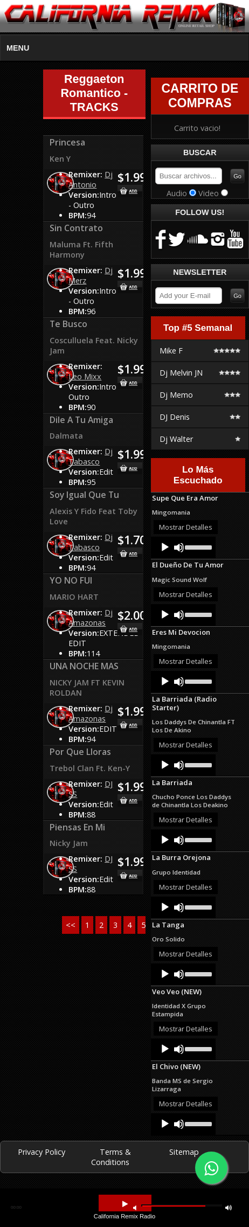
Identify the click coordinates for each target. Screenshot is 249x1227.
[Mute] (179, 547)
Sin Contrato (76, 228)
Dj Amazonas (90, 617)
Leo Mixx (84, 376)
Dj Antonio (90, 179)
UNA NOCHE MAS (84, 666)
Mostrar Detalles (185, 527)
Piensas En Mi (77, 827)
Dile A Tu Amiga (81, 420)
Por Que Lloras (80, 752)
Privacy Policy (41, 1152)
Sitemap (184, 1152)
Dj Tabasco (90, 456)
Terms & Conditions (111, 1157)
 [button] (125, 1204)
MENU (17, 48)
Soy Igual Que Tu (84, 495)
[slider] (197, 546)
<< (70, 925)
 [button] (134, 1207)
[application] (183, 547)
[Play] (165, 547)
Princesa (67, 142)
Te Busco (68, 324)
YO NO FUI (71, 580)
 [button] (228, 1207)
